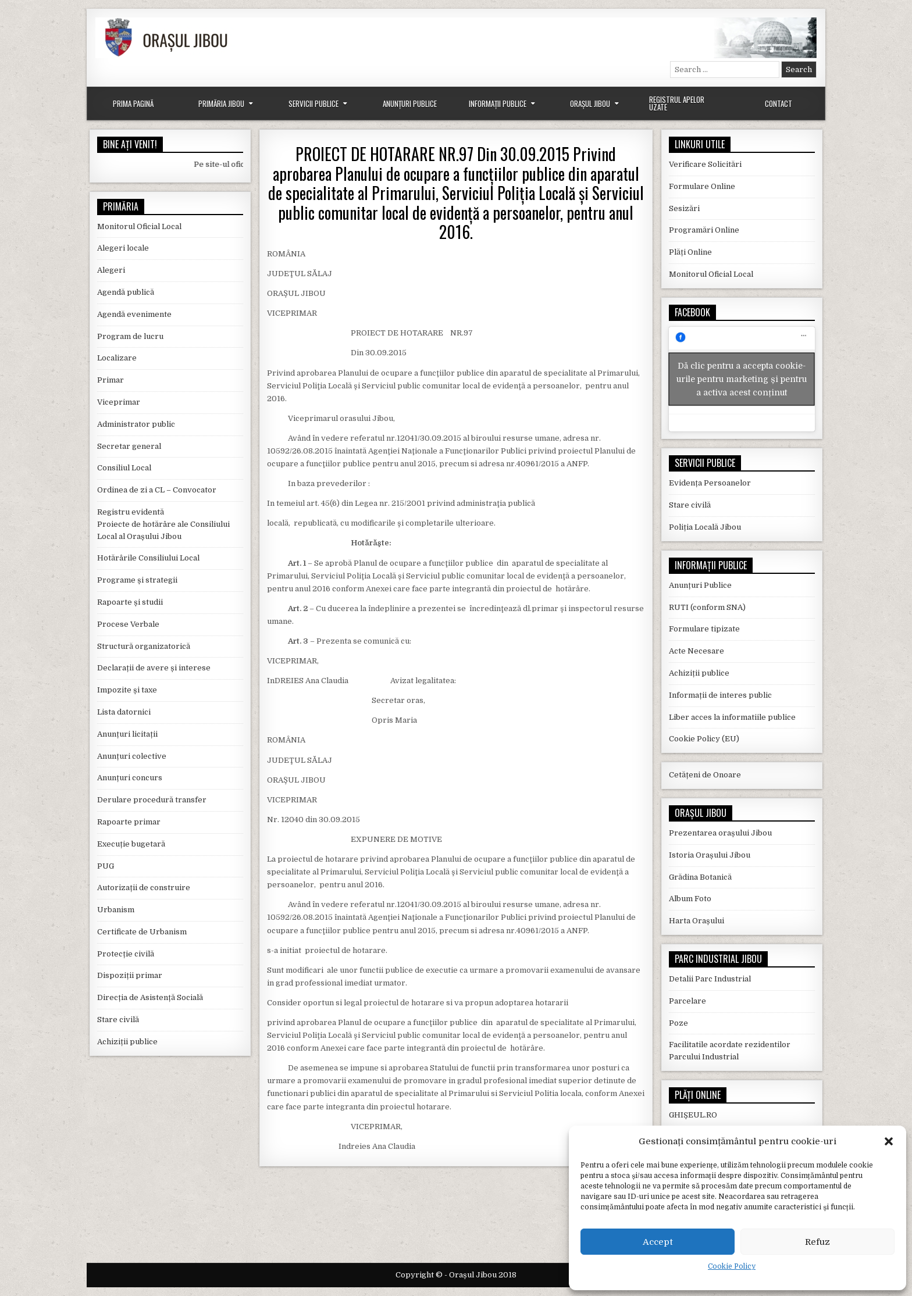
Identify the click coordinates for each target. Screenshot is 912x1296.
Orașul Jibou (590, 103)
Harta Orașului (696, 920)
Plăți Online (690, 252)
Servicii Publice (313, 103)
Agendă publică (125, 292)
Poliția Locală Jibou (705, 527)
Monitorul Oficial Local (139, 226)
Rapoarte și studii (130, 602)
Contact (778, 103)
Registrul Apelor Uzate (676, 103)
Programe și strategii (137, 580)
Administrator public (136, 424)
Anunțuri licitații (127, 734)
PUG (105, 866)
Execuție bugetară (131, 844)
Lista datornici (124, 712)
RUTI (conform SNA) (707, 607)
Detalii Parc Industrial (710, 978)
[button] (889, 1141)
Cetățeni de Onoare (705, 774)
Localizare (117, 358)
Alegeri (111, 270)
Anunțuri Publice (410, 103)
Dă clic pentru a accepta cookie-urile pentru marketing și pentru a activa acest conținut (741, 379)
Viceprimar (118, 402)
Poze (678, 1023)
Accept (658, 1242)
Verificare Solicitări (705, 164)
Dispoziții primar (129, 975)
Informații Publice (497, 103)
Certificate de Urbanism (142, 931)
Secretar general (129, 446)
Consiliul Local (124, 467)
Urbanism (115, 909)
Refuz (817, 1242)
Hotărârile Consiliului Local (148, 558)
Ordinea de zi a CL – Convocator (156, 489)
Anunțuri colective (131, 756)
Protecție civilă (125, 953)
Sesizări (684, 208)
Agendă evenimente (134, 314)
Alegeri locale (123, 248)
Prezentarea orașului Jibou (720, 833)
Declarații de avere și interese (154, 667)
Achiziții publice (127, 1041)
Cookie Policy (732, 1266)
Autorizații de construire (143, 887)
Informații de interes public (720, 695)
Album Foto (690, 898)
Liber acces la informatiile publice (732, 717)
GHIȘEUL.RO (693, 1115)
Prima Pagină (133, 103)
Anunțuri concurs (129, 777)
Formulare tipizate (704, 628)
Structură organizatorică (143, 646)
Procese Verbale (128, 624)
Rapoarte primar (129, 821)
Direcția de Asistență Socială (150, 997)
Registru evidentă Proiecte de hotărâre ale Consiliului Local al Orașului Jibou (163, 524)
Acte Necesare (696, 651)
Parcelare (687, 1001)
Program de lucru (130, 336)
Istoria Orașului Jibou (709, 855)
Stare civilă (118, 1019)
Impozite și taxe (127, 690)
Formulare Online (702, 186)
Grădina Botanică (700, 877)
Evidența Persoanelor (710, 483)
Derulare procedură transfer (151, 799)
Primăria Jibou (221, 103)
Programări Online (704, 230)
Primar (110, 380)
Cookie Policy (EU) (704, 738)
